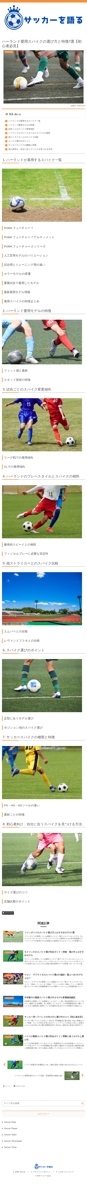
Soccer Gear (8, 913)
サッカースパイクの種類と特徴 (22, 145)
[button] (82, 1108)
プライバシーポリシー (40, 1178)
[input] (43, 1108)
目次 (10, 114)
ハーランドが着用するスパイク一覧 (24, 121)
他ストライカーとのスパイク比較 (23, 137)
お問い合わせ (19, 1178)
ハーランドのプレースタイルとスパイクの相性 (29, 133)
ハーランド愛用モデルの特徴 (21, 125)
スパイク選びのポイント (19, 141)
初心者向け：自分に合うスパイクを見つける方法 (30, 149)
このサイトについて (65, 1178)
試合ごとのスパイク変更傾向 (21, 129)
